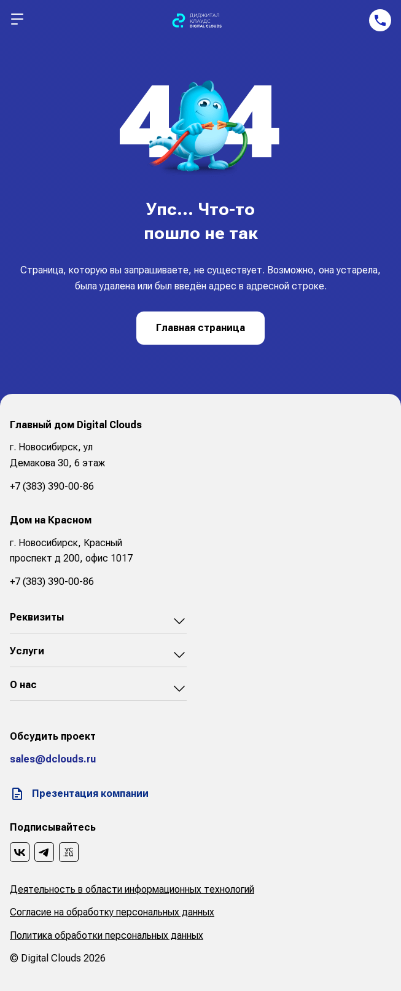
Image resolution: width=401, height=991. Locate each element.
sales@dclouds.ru (53, 759)
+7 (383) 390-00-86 (52, 486)
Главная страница (200, 328)
